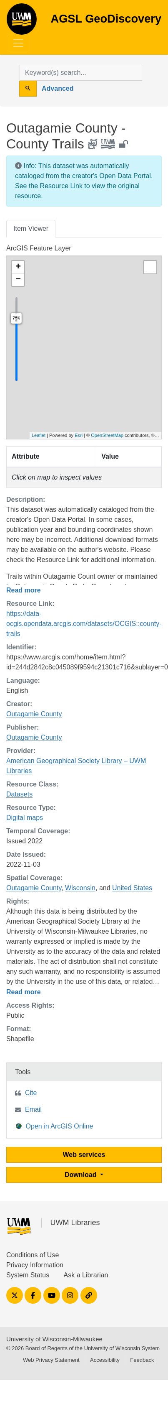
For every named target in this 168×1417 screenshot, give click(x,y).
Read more (23, 590)
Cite (31, 1092)
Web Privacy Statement (51, 1360)
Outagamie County (34, 713)
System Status (27, 1275)
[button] (18, 267)
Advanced (57, 88)
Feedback (142, 1360)
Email (33, 1109)
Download (81, 1174)
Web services (84, 1154)
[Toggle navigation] (18, 43)
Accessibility (105, 1360)
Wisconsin (80, 887)
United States (132, 887)
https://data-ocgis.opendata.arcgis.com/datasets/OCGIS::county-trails (84, 623)
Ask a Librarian (86, 1275)
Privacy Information (34, 1265)
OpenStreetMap (107, 435)
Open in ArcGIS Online (54, 1126)
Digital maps (24, 817)
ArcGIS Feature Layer (38, 248)
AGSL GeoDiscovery (22, 22)
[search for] (81, 73)
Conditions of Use (32, 1255)
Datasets (19, 794)
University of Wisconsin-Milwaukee (54, 1339)
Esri (79, 435)
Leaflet (38, 435)
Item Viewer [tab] (30, 228)
